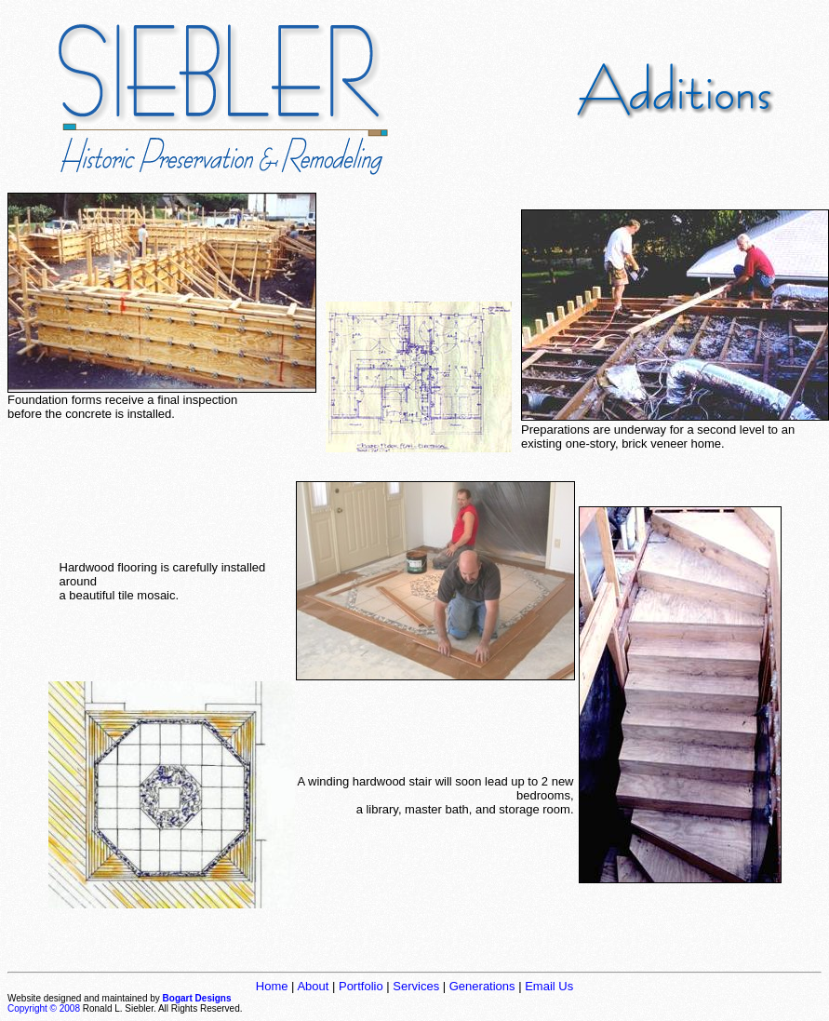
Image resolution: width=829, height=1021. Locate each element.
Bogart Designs (197, 998)
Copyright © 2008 (43, 1008)
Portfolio (361, 986)
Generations (482, 986)
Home (272, 986)
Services (416, 986)
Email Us (549, 986)
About (312, 986)
